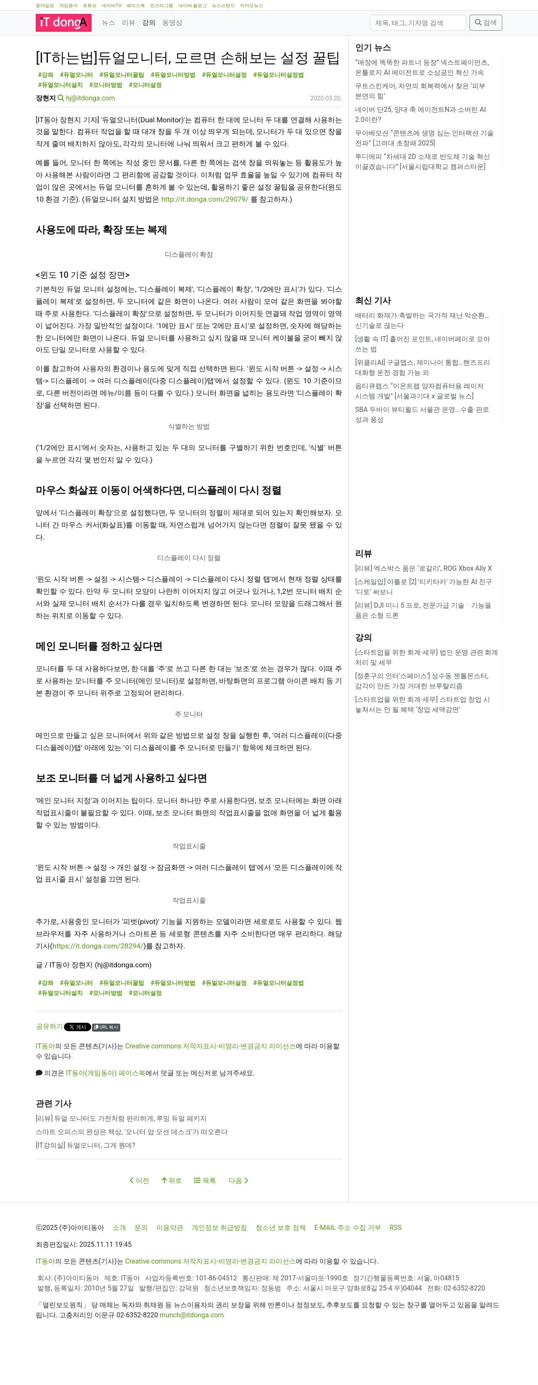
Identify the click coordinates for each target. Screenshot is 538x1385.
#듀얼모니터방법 (173, 112)
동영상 (172, 22)
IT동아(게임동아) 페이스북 (105, 1111)
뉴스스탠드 (223, 5)
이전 (139, 1218)
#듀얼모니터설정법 (278, 112)
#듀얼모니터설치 (60, 122)
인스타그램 (161, 5)
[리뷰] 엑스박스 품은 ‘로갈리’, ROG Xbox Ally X (423, 568)
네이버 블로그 (192, 5)
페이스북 (136, 5)
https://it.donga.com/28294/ (98, 984)
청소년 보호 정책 (281, 1265)
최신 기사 (373, 300)
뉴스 (108, 22)
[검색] (418, 23)
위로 (172, 1218)
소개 (119, 1265)
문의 (141, 1265)
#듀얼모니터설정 (224, 112)
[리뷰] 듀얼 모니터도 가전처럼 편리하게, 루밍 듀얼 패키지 (121, 1156)
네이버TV (111, 5)
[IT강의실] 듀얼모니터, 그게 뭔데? (85, 1183)
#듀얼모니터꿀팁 (122, 112)
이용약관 (169, 1265)
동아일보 (45, 5)
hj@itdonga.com (90, 136)
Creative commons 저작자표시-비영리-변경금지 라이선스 (210, 1084)
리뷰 (128, 22)
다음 (238, 1218)
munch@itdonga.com (192, 1353)
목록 (205, 1218)
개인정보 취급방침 (219, 1265)
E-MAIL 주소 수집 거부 (347, 1265)
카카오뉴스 (251, 5)
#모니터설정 (145, 122)
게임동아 (68, 5)
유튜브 (90, 5)
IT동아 (45, 1084)
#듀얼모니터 (76, 112)
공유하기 (49, 1064)
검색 (486, 22)
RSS (396, 1265)
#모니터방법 (106, 122)
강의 (149, 22)
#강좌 (46, 112)
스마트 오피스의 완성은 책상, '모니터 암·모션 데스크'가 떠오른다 (132, 1170)
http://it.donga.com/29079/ (205, 237)
